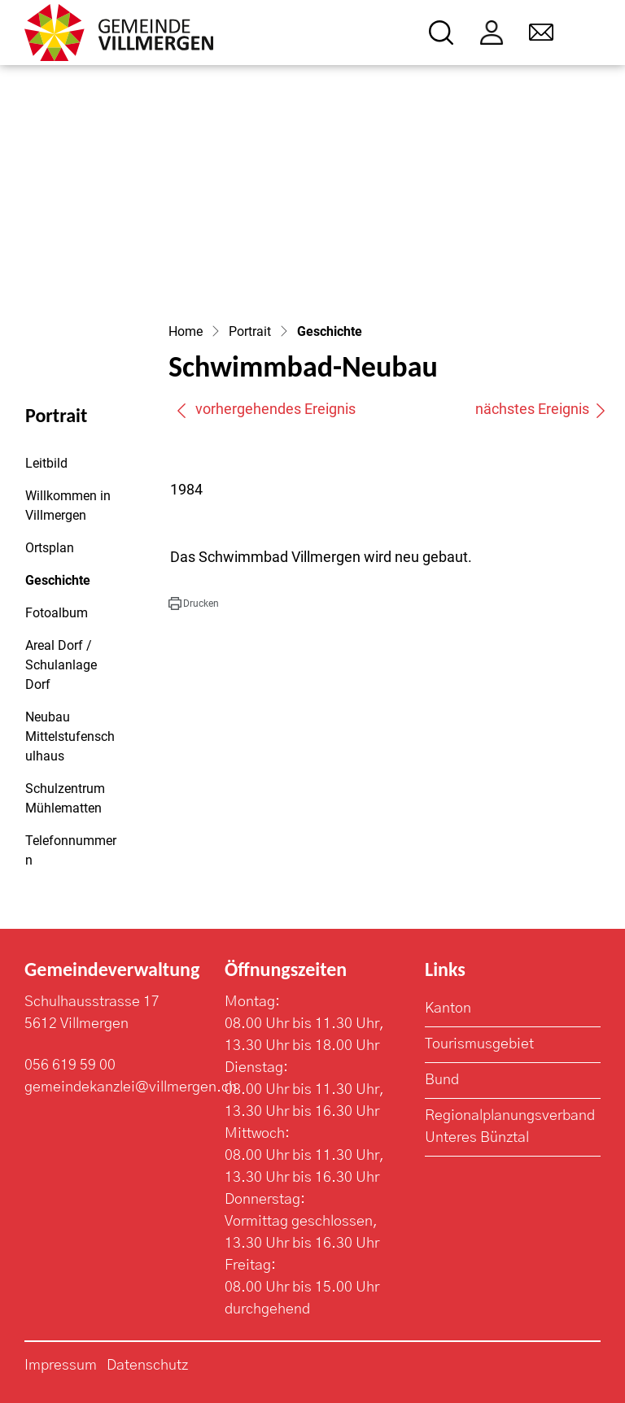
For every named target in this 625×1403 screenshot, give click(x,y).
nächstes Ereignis (541, 408)
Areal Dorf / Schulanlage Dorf (61, 665)
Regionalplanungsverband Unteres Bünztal (510, 1127)
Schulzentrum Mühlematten (65, 798)
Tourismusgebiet (479, 1044)
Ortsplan (49, 548)
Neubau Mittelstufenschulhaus (70, 736)
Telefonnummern (70, 850)
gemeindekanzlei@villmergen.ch (130, 1087)
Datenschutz (147, 1365)
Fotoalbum (56, 613)
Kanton (448, 1008)
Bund (442, 1080)
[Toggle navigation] (590, 32)
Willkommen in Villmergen (68, 505)
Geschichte (69, 585)
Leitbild (46, 463)
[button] (193, 603)
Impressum (60, 1365)
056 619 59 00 (70, 1065)
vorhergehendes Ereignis (265, 408)
